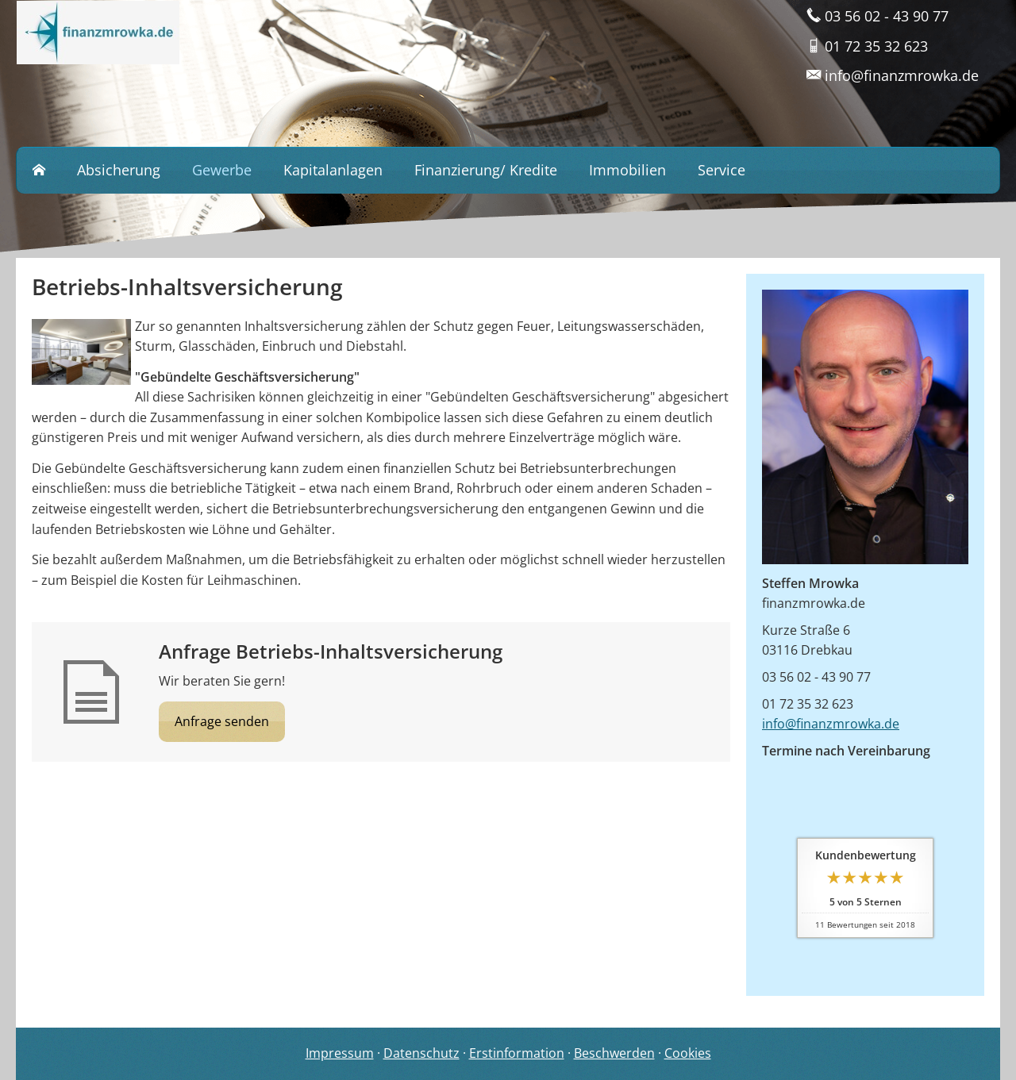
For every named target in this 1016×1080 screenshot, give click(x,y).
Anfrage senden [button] (222, 721)
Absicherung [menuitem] (118, 169)
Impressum (340, 1053)
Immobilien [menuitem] (627, 169)
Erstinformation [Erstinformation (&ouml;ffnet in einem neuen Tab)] (516, 1053)
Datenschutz (421, 1053)
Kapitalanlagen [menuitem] (333, 169)
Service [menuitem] (721, 169)
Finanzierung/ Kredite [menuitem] (485, 169)
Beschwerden (614, 1053)
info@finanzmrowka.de (830, 723)
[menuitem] (39, 171)
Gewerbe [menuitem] (222, 169)
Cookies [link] (687, 1053)
